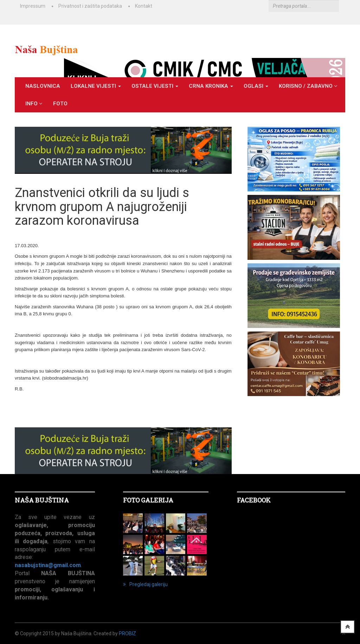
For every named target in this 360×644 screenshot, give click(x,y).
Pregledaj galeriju (145, 584)
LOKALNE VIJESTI (96, 86)
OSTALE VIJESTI (154, 86)
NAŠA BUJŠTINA (42, 500)
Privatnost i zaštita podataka (90, 6)
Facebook (254, 500)
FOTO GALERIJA (148, 500)
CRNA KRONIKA (211, 86)
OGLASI (256, 86)
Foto (60, 103)
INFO (34, 103)
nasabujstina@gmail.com (48, 565)
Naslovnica (42, 86)
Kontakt (143, 6)
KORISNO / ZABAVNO (308, 86)
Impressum (32, 6)
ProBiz (127, 633)
